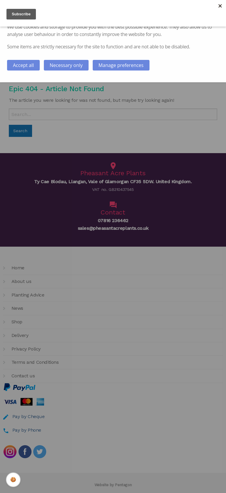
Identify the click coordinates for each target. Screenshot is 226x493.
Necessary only (66, 65)
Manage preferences (121, 65)
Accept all (23, 65)
